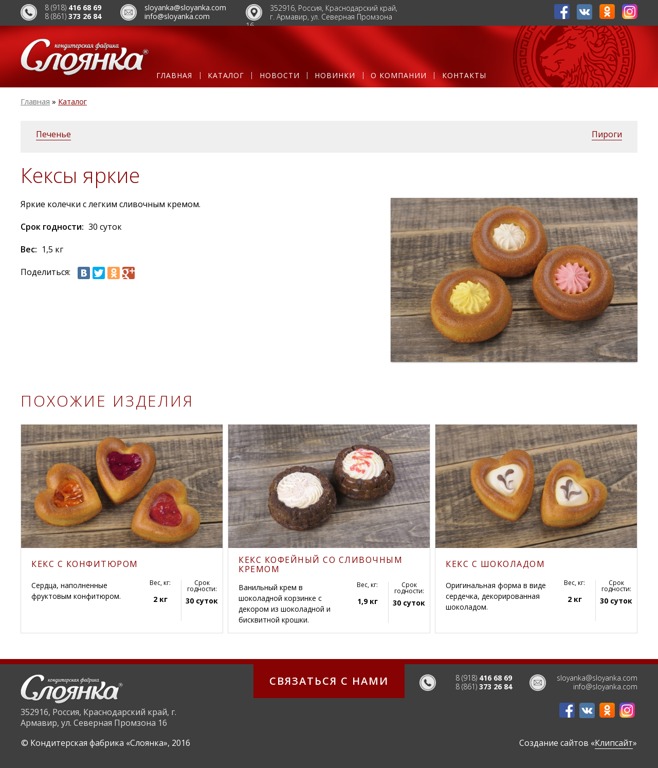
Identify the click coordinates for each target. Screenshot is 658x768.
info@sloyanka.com (177, 16)
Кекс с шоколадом (495, 564)
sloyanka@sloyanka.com (185, 7)
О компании (399, 75)
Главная (174, 75)
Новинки (335, 75)
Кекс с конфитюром (84, 564)
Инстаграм (629, 12)
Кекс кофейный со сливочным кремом (321, 564)
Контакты (464, 75)
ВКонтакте (584, 12)
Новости (280, 75)
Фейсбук (562, 12)
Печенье (53, 134)
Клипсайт (614, 742)
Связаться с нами (329, 681)
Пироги (607, 134)
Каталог (226, 75)
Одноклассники (607, 12)
